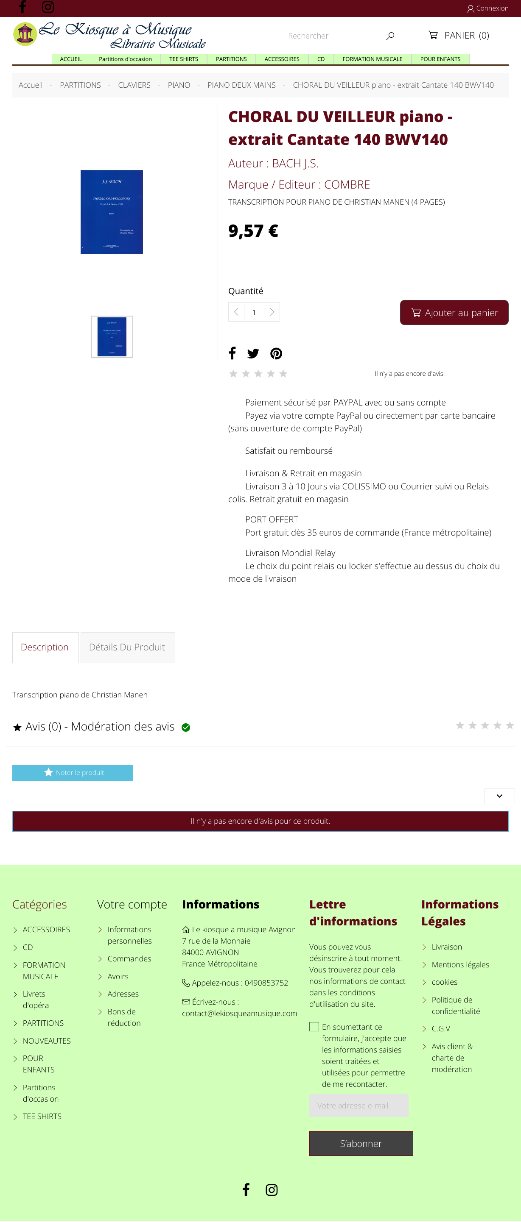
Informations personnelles (130, 937)
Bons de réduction (124, 1019)
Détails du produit (129, 648)
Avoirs (118, 978)
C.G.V (441, 1030)
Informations (221, 905)
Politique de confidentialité (456, 1007)
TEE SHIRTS (42, 1118)
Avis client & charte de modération (452, 1059)
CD (28, 949)
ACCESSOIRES (46, 931)
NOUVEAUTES (47, 1042)
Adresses (123, 995)
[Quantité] (254, 312)
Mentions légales (461, 966)
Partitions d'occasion (41, 1094)
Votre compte (132, 905)
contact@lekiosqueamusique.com (239, 1015)
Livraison (447, 948)
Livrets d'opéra (36, 1001)
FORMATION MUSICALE (44, 972)
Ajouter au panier (454, 312)
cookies (445, 983)
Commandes (129, 960)
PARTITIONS (43, 1024)
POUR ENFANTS (39, 1065)
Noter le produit (73, 774)
